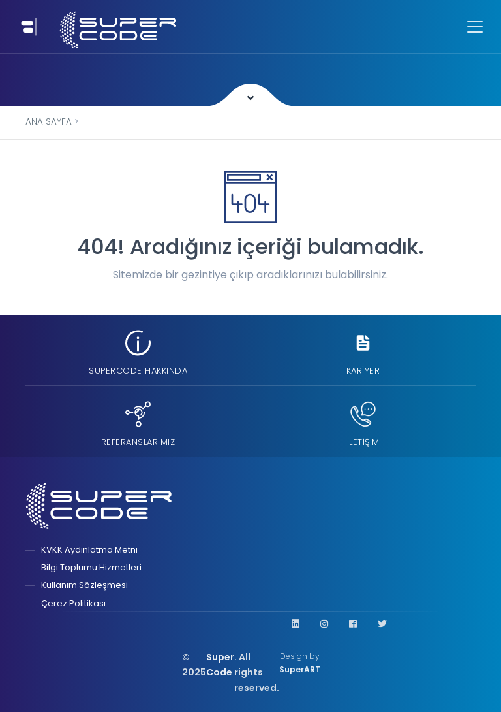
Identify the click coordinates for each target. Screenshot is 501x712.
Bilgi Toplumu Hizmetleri (91, 567)
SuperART (299, 669)
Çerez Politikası (73, 603)
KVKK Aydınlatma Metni (89, 549)
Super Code (220, 665)
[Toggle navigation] (27, 26)
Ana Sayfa (48, 122)
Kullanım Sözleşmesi (84, 585)
